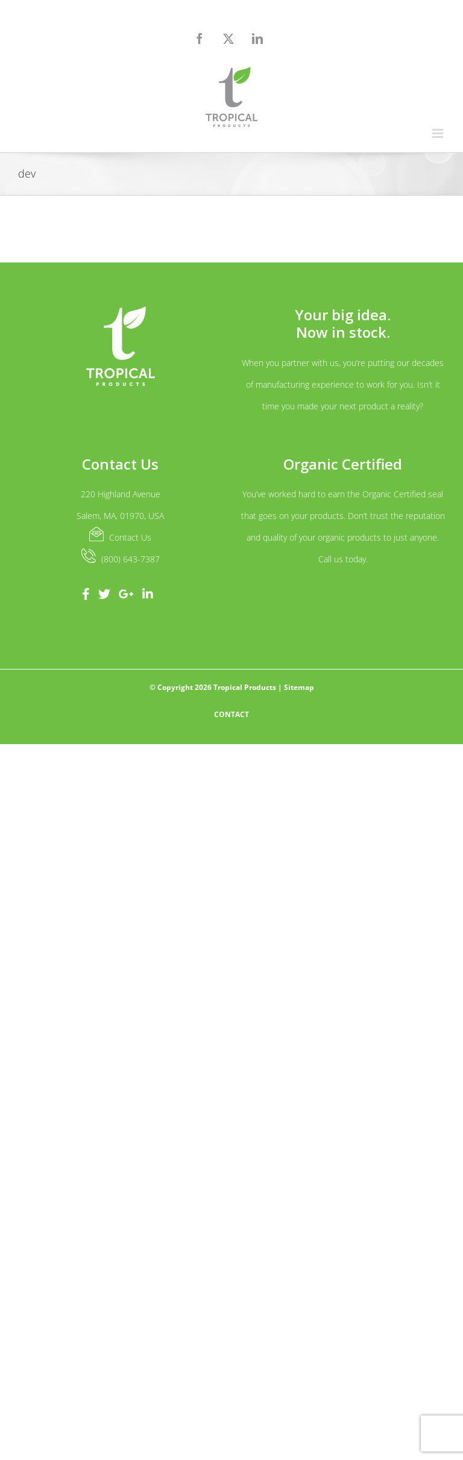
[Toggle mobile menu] (438, 133)
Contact (231, 714)
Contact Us (130, 537)
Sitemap (299, 687)
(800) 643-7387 (130, 559)
